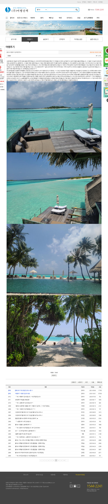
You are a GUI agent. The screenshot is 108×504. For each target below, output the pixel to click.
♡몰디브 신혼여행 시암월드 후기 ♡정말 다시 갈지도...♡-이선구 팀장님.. (32, 406)
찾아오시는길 (39, 474)
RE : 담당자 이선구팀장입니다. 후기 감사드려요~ (27, 427)
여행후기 (89, 2)
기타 (97, 18)
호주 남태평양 (88, 18)
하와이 (32, 18)
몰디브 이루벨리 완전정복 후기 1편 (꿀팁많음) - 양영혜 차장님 (30, 449)
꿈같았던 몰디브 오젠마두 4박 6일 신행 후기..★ (26, 418)
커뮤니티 (95, 2)
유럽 (78, 18)
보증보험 (53, 474)
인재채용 (100, 2)
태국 (60, 18)
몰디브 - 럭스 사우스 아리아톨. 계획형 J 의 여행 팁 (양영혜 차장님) (31, 440)
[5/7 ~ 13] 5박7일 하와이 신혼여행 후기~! (25, 431)
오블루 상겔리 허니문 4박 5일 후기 (23, 434)
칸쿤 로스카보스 (22, 18)
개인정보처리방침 (80, 474)
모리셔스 (69, 18)
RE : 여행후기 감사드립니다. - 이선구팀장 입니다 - (28, 396)
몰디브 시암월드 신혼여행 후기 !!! (23, 424)
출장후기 (46, 39)
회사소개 (25, 474)
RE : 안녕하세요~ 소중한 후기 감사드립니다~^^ (27, 437)
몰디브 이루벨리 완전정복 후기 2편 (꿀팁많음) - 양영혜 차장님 (30, 446)
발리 (41, 18)
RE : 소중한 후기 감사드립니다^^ (24, 403)
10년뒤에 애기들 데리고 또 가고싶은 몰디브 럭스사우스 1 (29, 415)
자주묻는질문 (78, 39)
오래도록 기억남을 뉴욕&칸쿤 (22, 399)
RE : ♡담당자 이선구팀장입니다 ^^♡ (25, 409)
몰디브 (12, 18)
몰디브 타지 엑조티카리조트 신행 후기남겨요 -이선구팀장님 (29, 452)
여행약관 (65, 474)
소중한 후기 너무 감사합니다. (23, 421)
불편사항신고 (94, 39)
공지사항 (13, 39)
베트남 (51, 18)
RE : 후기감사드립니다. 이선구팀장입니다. (26, 455)
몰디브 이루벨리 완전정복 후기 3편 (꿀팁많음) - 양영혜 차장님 (30, 443)
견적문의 (84, 2)
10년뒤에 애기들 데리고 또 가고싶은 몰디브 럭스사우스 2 (29, 412)
